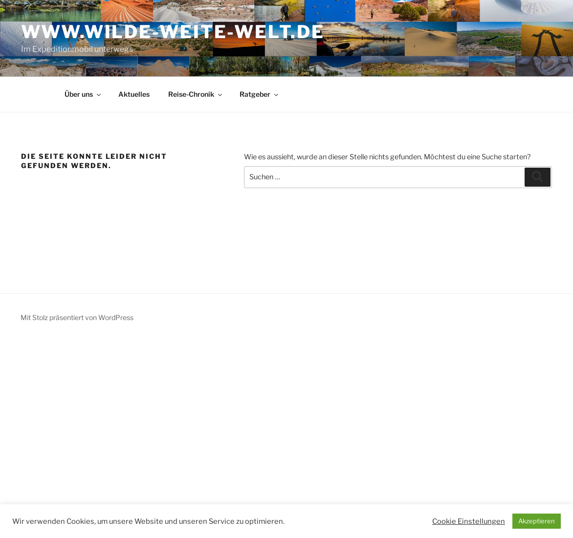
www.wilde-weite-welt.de (172, 32)
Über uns (83, 94)
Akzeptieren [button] (536, 521)
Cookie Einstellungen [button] (468, 521)
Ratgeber (260, 94)
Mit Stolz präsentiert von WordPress (77, 317)
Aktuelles (134, 94)
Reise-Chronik (195, 94)
